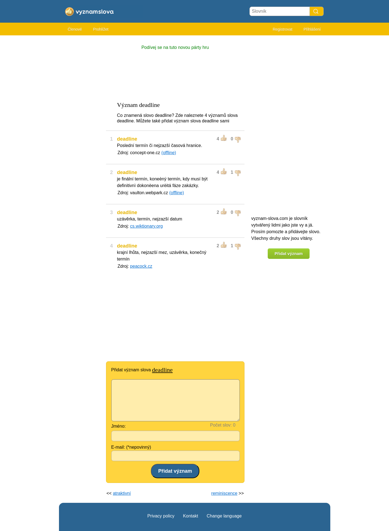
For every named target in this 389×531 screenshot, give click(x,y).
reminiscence (224, 493)
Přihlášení (312, 29)
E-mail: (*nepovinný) (131, 447)
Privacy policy (160, 516)
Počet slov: (221, 425)
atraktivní (122, 493)
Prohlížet (100, 29)
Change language (224, 516)
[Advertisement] (81, 121)
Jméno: (118, 426)
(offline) (168, 152)
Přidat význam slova (142, 369)
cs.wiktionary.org (146, 226)
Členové (75, 29)
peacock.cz (141, 266)
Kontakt (190, 516)
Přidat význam (289, 253)
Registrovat (282, 29)
